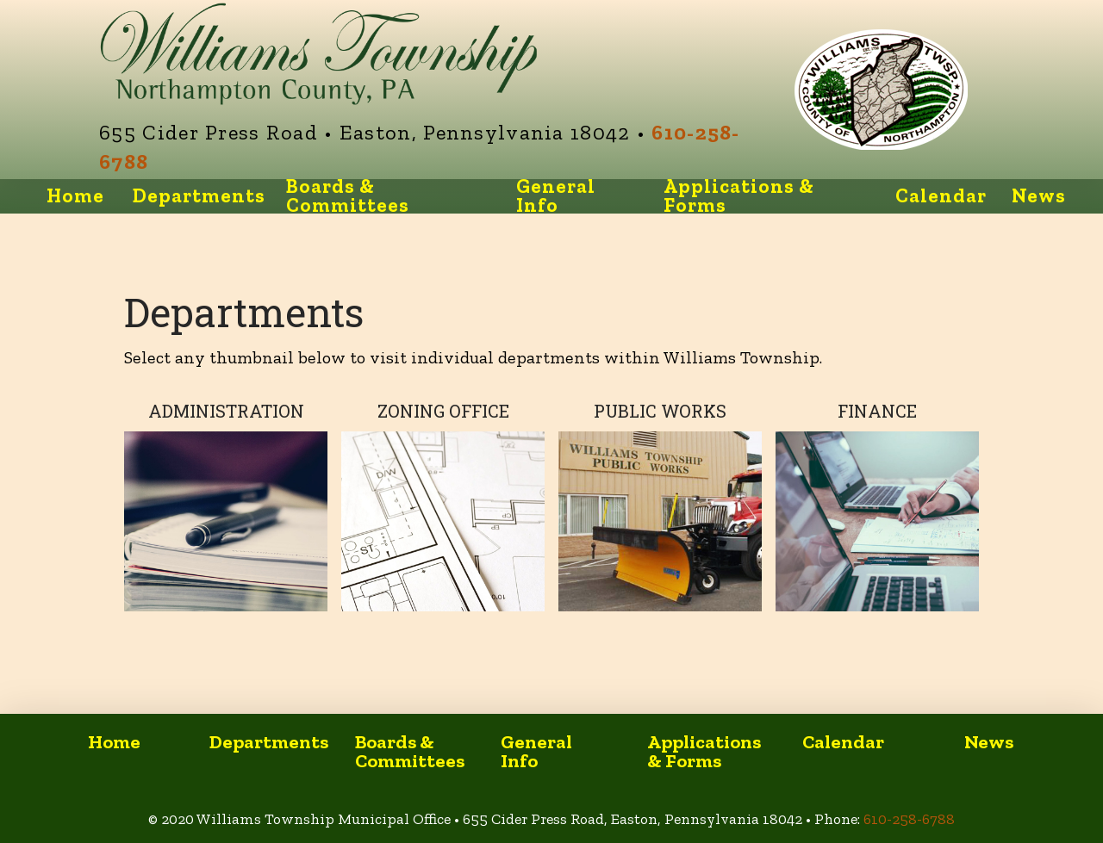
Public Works (660, 411)
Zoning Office (443, 411)
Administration (226, 411)
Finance (877, 411)
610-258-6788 (909, 818)
